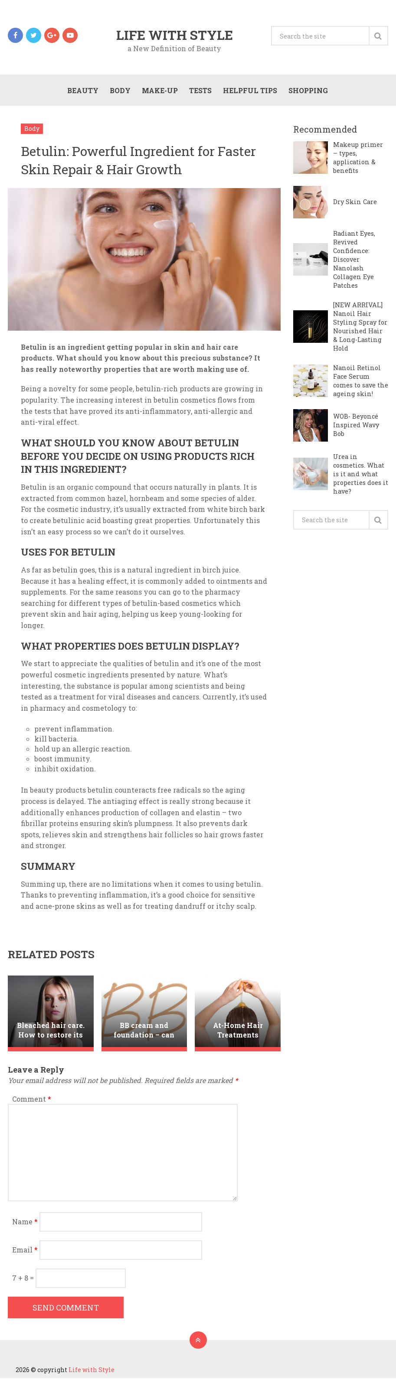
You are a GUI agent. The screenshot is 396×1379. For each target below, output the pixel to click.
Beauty (82, 90)
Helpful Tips (250, 90)
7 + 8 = (24, 1278)
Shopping (307, 90)
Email (25, 1250)
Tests (200, 90)
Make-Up (159, 90)
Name (25, 1222)
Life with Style (174, 35)
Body (119, 90)
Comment (31, 1099)
